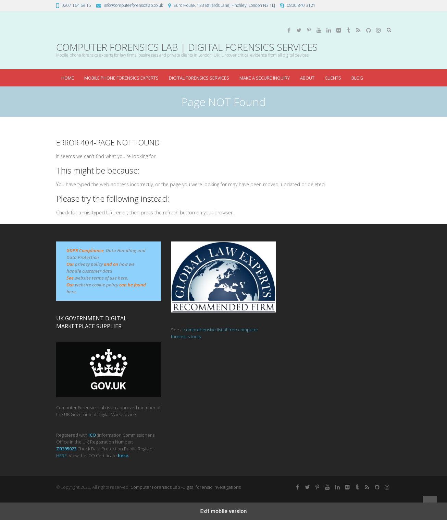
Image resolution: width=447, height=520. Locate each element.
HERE (61, 455)
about (307, 78)
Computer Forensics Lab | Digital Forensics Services (187, 47)
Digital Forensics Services (199, 78)
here (71, 291)
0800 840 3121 (301, 5)
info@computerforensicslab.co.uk (133, 5)
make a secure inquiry (264, 78)
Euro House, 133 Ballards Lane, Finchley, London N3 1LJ (224, 5)
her (121, 455)
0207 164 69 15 (76, 5)
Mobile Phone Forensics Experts (121, 78)
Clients (333, 78)
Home (67, 78)
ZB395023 (66, 449)
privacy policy (89, 264)
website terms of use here (101, 278)
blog (357, 78)
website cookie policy (96, 285)
